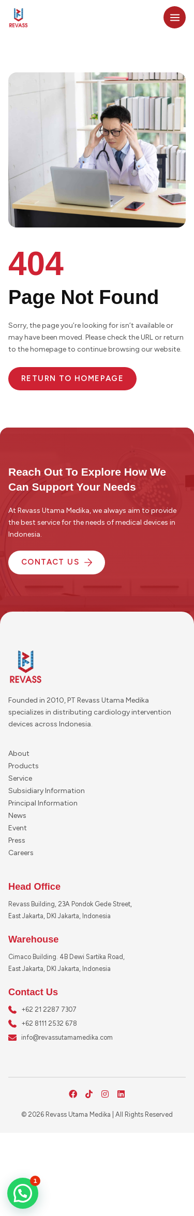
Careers (21, 852)
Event (17, 828)
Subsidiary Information (46, 790)
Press (16, 840)
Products (23, 766)
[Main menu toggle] (174, 17)
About (18, 753)
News (17, 815)
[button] (22, 1193)
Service (20, 778)
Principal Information (43, 803)
